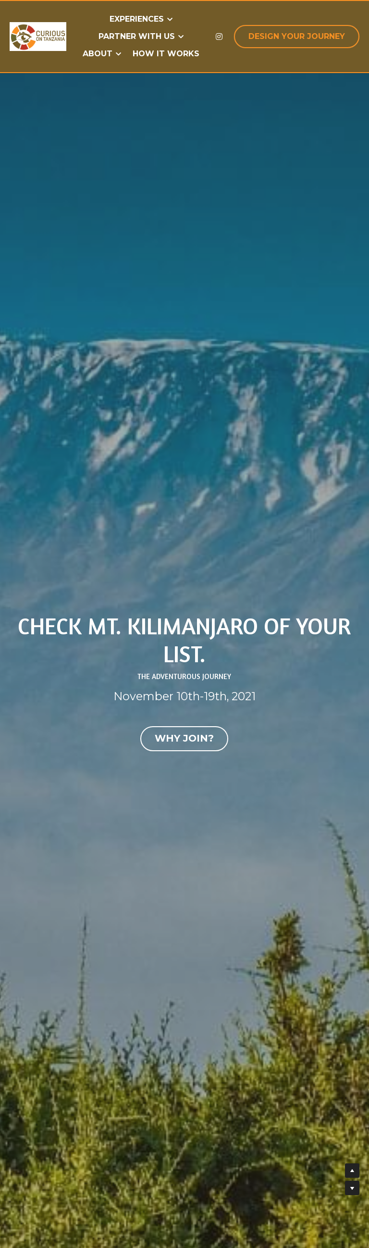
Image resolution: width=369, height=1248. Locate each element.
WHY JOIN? (184, 738)
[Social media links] (219, 36)
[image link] (38, 36)
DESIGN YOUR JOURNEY (296, 36)
